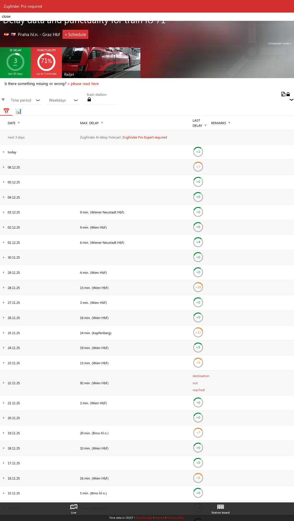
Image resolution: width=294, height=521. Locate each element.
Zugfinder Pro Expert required (144, 137)
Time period (25, 100)
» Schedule (75, 34)
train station (96, 94)
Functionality (144, 518)
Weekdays (64, 100)
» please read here (83, 83)
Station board (220, 507)
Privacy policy (175, 518)
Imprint (159, 518)
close (6, 16)
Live (73, 507)
